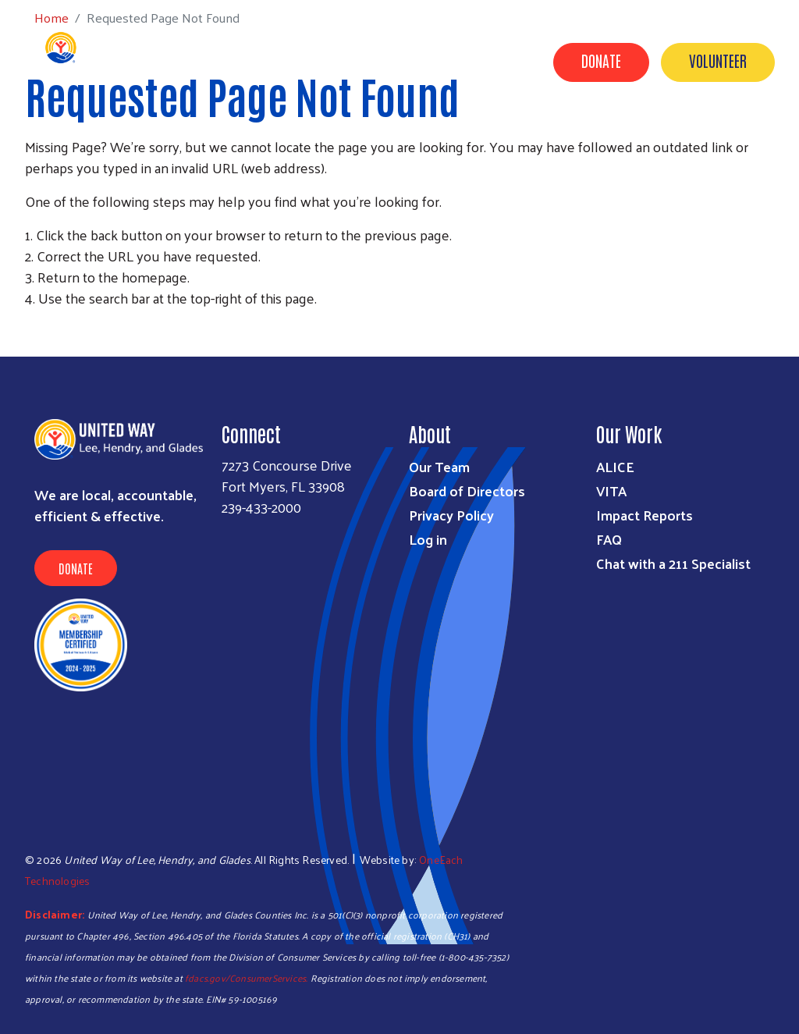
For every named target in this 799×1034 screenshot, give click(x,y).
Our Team (439, 466)
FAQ (609, 539)
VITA (611, 490)
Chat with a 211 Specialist (673, 563)
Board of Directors (467, 490)
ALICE (615, 466)
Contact (635, 156)
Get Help (288, 135)
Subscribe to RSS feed (31, 327)
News (566, 156)
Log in (428, 539)
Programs (370, 135)
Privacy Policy (451, 515)
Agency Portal (729, 156)
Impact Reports (644, 515)
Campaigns (530, 135)
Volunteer (718, 60)
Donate (601, 60)
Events (502, 156)
